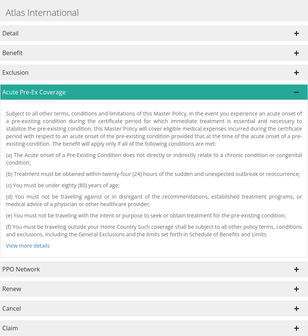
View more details (28, 245)
